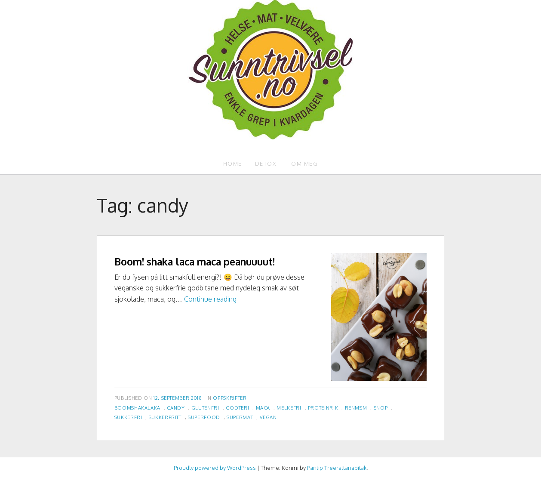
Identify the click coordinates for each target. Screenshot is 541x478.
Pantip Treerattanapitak (336, 467)
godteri (237, 407)
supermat (240, 417)
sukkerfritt (165, 417)
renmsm (356, 407)
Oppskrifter (229, 398)
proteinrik (323, 407)
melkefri (289, 407)
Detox (266, 163)
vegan (268, 417)
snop (381, 407)
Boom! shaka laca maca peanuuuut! (194, 261)
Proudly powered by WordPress (215, 467)
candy (175, 407)
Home (232, 163)
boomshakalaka (137, 407)
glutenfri (205, 407)
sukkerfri (128, 417)
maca (263, 407)
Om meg (304, 163)
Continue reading (210, 299)
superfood (204, 417)
